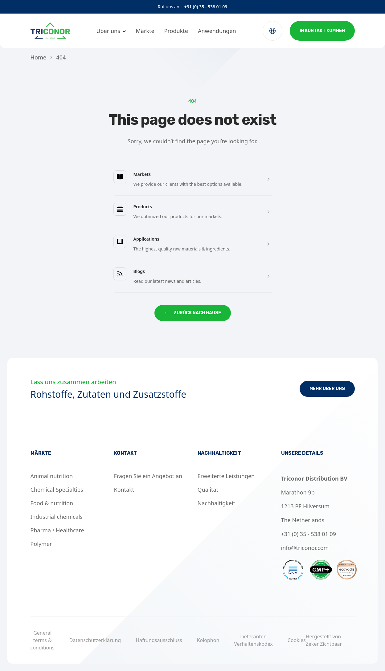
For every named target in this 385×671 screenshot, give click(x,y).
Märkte (145, 31)
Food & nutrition (52, 503)
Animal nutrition (52, 476)
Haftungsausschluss (159, 640)
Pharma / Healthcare (57, 530)
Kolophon (208, 640)
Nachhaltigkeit (217, 503)
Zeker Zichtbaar (324, 643)
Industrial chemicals (57, 516)
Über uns (108, 31)
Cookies (297, 640)
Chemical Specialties (57, 489)
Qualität (208, 489)
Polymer (41, 543)
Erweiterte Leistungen (226, 476)
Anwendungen (217, 31)
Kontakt (124, 489)
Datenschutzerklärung (95, 640)
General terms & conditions (43, 640)
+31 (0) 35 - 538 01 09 (205, 7)
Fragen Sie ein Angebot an (148, 476)
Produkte (176, 31)
